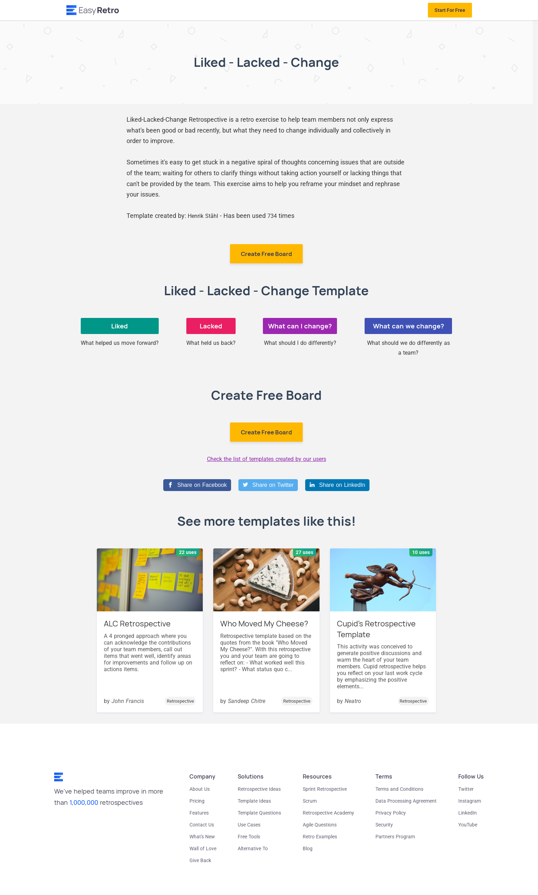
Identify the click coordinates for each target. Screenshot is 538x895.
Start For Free (450, 10)
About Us (199, 789)
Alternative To (253, 848)
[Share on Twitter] (268, 485)
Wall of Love (202, 848)
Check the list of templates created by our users (266, 459)
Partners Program (395, 836)
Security (384, 824)
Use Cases (249, 824)
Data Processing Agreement (406, 801)
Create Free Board (266, 254)
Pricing (197, 801)
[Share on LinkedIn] (337, 485)
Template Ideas (254, 801)
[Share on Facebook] (197, 485)
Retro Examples (320, 836)
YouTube (467, 824)
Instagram (469, 801)
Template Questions (259, 813)
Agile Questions (320, 824)
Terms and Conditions (399, 789)
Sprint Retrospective (325, 789)
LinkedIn (467, 813)
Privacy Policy (390, 813)
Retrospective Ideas (259, 789)
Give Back (200, 860)
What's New (202, 836)
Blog (308, 848)
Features (199, 813)
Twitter (466, 789)
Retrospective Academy (328, 813)
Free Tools (249, 836)
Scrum (310, 801)
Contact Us (201, 824)
